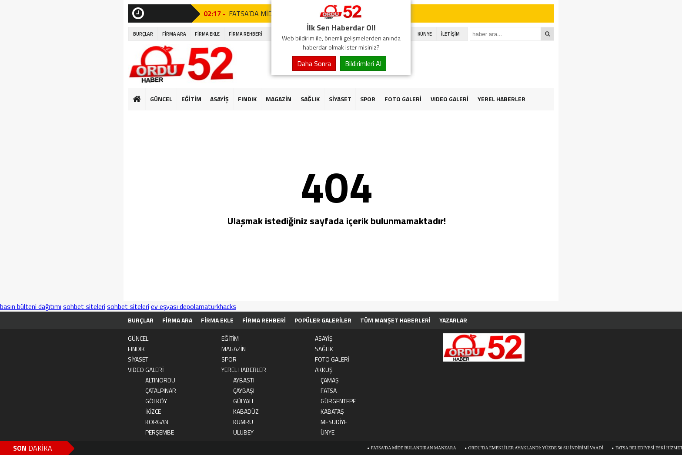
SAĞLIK (310, 98)
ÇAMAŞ (330, 380)
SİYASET (340, 98)
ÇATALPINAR (160, 390)
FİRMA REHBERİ (245, 33)
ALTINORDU (160, 380)
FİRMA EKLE (207, 33)
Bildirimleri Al (363, 63)
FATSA (329, 390)
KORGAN (156, 421)
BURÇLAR (143, 33)
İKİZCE (153, 411)
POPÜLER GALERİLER (322, 320)
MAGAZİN (278, 98)
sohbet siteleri (84, 306)
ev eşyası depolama (179, 306)
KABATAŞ (332, 411)
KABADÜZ (246, 411)
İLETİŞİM (450, 33)
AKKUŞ (324, 369)
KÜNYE (425, 33)
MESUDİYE (334, 421)
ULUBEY (243, 432)
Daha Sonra (314, 63)
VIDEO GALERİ (449, 98)
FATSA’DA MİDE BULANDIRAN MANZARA (417, 447)
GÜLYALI (243, 400)
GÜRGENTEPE (338, 400)
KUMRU (243, 421)
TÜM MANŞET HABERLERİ (395, 320)
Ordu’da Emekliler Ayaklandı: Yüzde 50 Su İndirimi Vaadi (539, 447)
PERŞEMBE (159, 432)
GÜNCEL (161, 98)
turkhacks (222, 306)
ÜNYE (327, 432)
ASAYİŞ (219, 98)
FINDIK (247, 98)
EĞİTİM (191, 98)
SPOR (367, 98)
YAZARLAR (453, 320)
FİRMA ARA (174, 33)
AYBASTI (243, 380)
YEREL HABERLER (501, 98)
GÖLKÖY (156, 400)
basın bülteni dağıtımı (30, 306)
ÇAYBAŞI (243, 390)
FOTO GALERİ (402, 98)
